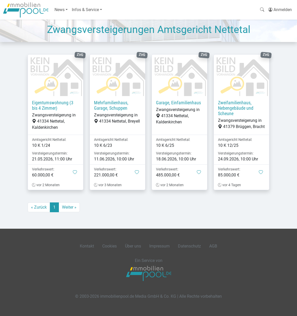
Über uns (133, 246)
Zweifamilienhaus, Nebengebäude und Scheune (235, 108)
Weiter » (69, 207)
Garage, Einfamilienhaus (178, 102)
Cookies (109, 246)
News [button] (59, 9)
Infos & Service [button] (85, 9)
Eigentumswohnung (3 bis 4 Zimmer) (52, 105)
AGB (213, 246)
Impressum (159, 246)
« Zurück (39, 207)
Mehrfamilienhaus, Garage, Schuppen (111, 105)
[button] (75, 172)
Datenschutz (189, 246)
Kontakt (87, 246)
